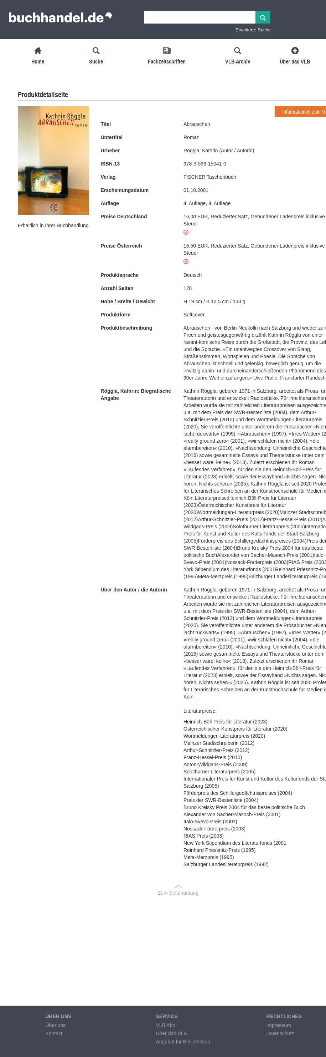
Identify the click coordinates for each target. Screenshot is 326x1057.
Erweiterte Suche (253, 29)
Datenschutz (280, 1033)
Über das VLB (171, 1033)
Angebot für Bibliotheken (183, 1042)
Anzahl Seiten (117, 288)
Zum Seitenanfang (178, 893)
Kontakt (53, 1033)
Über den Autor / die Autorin (134, 590)
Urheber (110, 150)
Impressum (278, 1025)
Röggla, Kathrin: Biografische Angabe (136, 394)
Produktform (116, 314)
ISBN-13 (110, 164)
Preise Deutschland (124, 216)
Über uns (55, 1025)
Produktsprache (120, 275)
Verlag (108, 177)
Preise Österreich (121, 246)
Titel (106, 124)
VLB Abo (165, 1025)
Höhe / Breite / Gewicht (128, 301)
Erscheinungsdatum (125, 190)
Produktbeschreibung (126, 328)
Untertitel (112, 137)
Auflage (110, 203)
